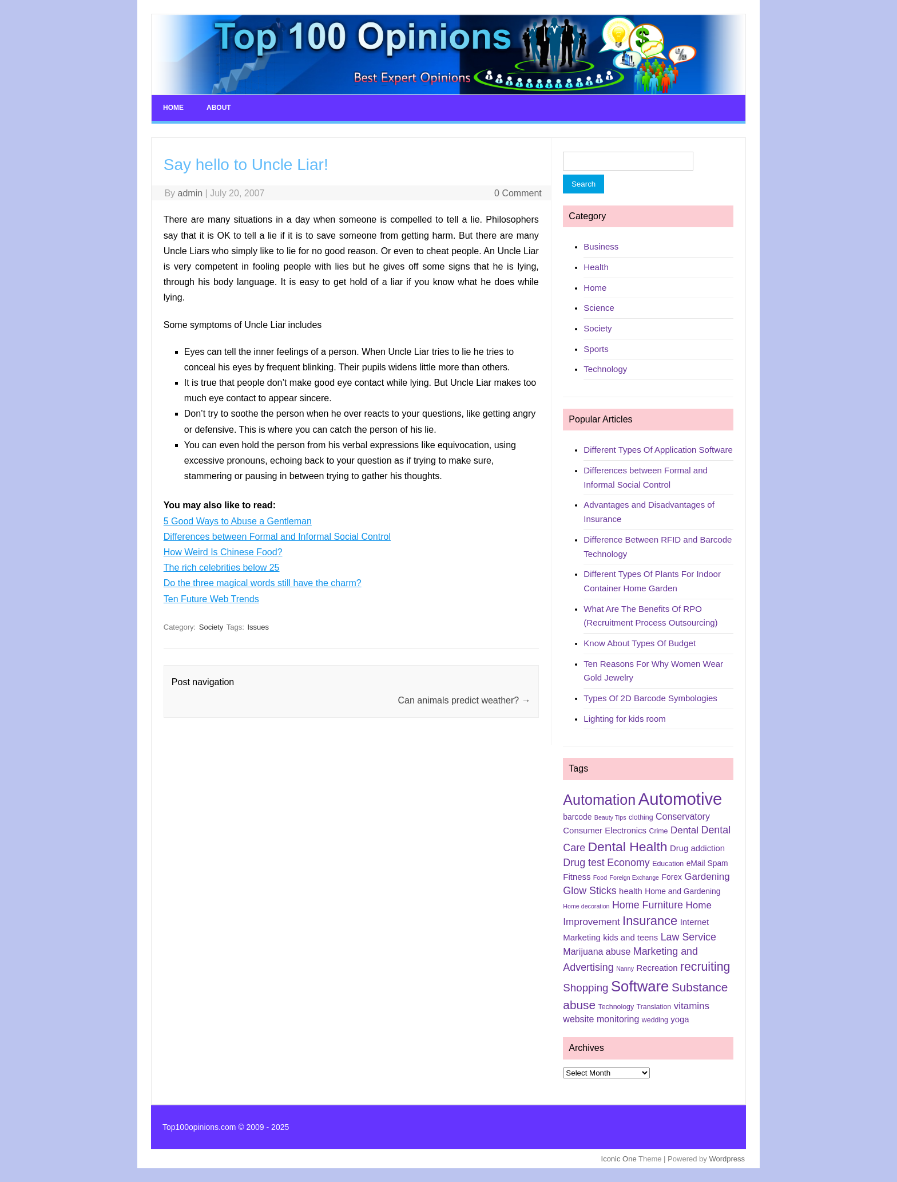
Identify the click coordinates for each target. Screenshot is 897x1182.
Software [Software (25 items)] (640, 986)
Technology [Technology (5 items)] (616, 1007)
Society (211, 627)
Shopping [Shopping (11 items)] (585, 988)
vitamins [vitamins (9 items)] (691, 1006)
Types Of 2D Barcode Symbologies (650, 698)
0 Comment (518, 193)
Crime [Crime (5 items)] (658, 831)
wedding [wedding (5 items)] (655, 1020)
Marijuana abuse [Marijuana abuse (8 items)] (596, 951)
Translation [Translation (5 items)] (654, 1007)
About (219, 108)
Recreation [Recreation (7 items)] (656, 968)
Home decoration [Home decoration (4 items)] (586, 906)
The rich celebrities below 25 (222, 567)
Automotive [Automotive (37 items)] (680, 798)
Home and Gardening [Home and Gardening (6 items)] (682, 891)
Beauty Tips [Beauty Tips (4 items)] (610, 817)
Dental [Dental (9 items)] (684, 830)
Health (596, 267)
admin (190, 193)
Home (173, 108)
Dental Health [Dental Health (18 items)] (628, 846)
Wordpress (727, 1159)
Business (601, 246)
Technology (605, 369)
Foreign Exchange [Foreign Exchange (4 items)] (635, 877)
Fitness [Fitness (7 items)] (576, 876)
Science (599, 308)
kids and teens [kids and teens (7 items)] (630, 937)
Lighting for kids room (624, 719)
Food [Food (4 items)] (600, 877)
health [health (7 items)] (630, 891)
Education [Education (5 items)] (668, 864)
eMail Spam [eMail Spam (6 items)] (707, 863)
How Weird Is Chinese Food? (223, 552)
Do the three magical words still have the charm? (263, 583)
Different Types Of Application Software (658, 449)
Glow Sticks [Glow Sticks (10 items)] (589, 890)
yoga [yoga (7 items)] (679, 1019)
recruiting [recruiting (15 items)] (705, 967)
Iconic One (619, 1159)
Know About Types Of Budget (640, 643)
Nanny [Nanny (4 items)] (625, 968)
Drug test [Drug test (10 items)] (583, 862)
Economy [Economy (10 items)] (628, 862)
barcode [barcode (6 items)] (577, 816)
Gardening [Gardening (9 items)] (706, 876)
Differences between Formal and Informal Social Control (277, 536)
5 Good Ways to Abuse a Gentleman (238, 521)
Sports (596, 349)
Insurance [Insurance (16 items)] (649, 921)
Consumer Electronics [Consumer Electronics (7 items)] (604, 830)
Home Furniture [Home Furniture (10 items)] (647, 905)
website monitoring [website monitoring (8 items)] (601, 1019)
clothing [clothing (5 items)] (641, 817)
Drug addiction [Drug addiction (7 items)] (697, 848)
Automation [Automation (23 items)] (599, 800)
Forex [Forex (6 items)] (672, 876)
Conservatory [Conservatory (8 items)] (683, 816)
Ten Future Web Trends (211, 599)
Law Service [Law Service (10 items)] (688, 937)
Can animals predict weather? (464, 700)
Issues (258, 627)
